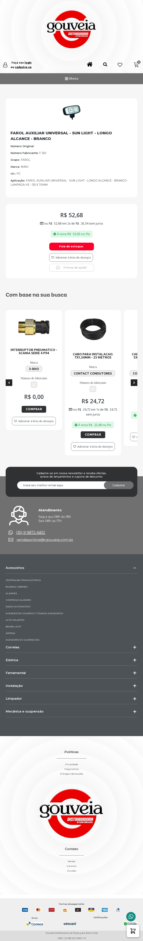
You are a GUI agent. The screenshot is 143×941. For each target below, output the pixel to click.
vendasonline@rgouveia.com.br (45, 540)
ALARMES (11, 593)
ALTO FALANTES (15, 620)
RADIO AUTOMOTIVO (18, 606)
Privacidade (71, 764)
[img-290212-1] (71, 119)
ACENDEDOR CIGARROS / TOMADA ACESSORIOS (34, 613)
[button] (105, 65)
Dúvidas (71, 871)
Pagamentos (72, 769)
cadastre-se (23, 67)
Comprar (40, 409)
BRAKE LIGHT (13, 626)
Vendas (71, 861)
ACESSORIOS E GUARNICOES (22, 639)
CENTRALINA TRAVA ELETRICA (23, 580)
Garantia (71, 866)
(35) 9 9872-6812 (30, 532)
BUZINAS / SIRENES (16, 586)
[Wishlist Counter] (120, 65)
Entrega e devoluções (71, 774)
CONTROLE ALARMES (18, 600)
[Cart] (136, 65)
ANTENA (10, 633)
